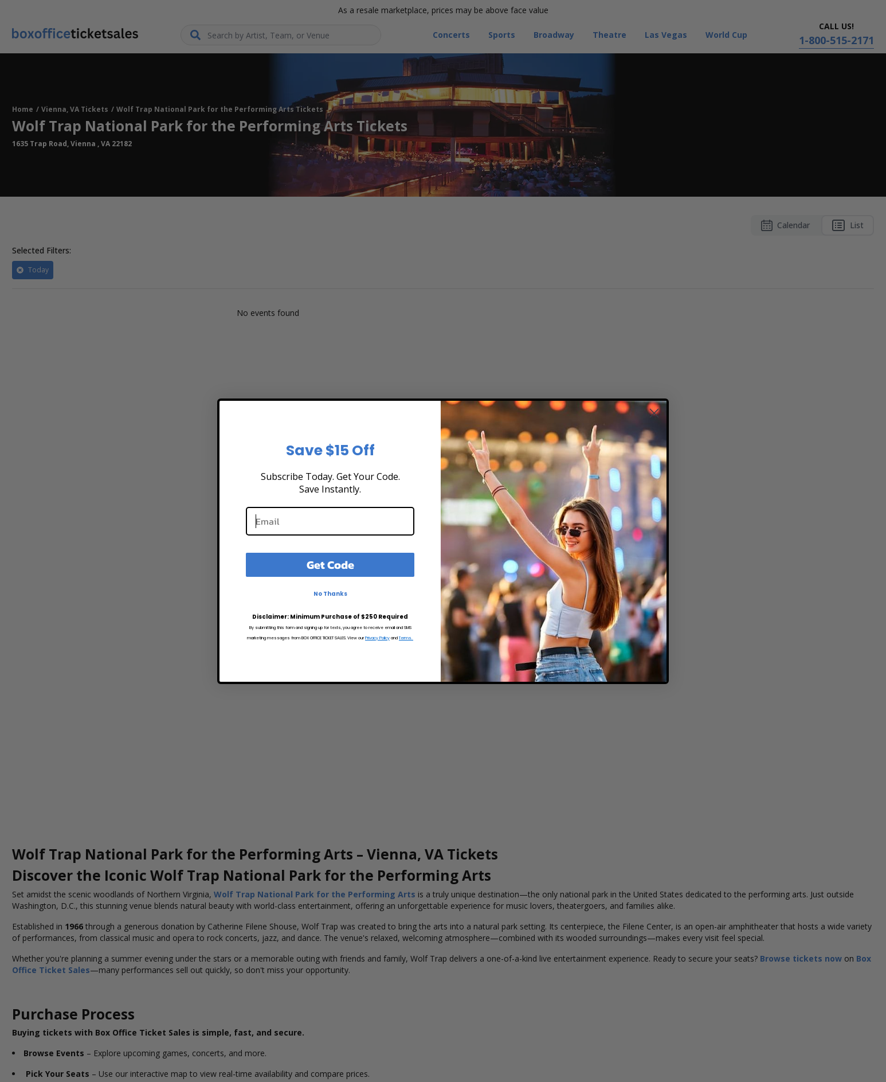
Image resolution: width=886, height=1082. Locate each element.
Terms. (406, 637)
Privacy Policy (377, 637)
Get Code (330, 564)
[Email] (330, 521)
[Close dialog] (654, 413)
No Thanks (330, 593)
